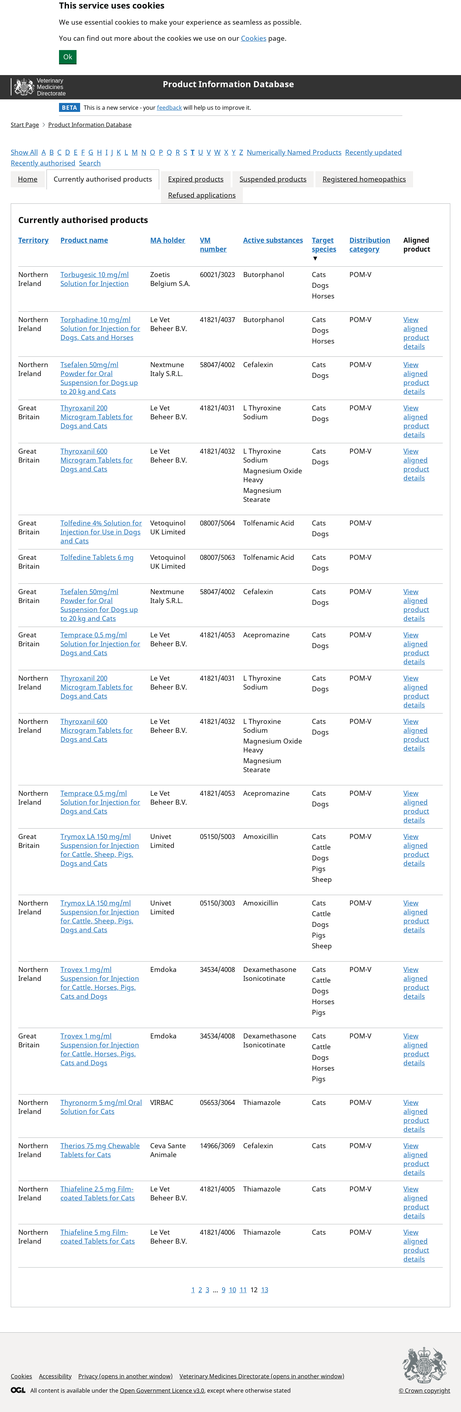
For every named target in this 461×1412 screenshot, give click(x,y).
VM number (213, 245)
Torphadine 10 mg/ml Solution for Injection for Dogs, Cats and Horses (100, 328)
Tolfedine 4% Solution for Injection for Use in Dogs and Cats (101, 531)
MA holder (167, 240)
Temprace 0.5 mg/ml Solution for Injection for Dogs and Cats (100, 643)
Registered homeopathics (364, 179)
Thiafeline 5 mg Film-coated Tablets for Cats (97, 1237)
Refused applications (202, 195)
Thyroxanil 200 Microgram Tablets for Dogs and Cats (96, 416)
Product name (84, 240)
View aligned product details (416, 333)
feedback (169, 108)
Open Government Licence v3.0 (162, 1390)
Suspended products (273, 179)
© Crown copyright (424, 1390)
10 (232, 1289)
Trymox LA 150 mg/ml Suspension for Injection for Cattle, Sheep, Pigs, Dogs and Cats (99, 850)
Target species (324, 245)
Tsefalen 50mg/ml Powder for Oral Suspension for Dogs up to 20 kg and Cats (99, 378)
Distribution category (369, 245)
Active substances (273, 240)
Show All (24, 152)
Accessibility (55, 1376)
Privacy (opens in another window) (125, 1376)
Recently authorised (43, 163)
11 (243, 1289)
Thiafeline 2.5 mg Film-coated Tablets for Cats (97, 1193)
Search (90, 163)
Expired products (196, 179)
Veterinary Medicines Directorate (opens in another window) (262, 1376)
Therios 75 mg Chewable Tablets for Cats (100, 1150)
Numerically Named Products (294, 152)
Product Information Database (228, 84)
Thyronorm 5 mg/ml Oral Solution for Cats (101, 1107)
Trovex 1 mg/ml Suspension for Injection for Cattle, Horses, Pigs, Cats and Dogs (99, 983)
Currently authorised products (103, 179)
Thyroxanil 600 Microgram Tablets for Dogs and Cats (96, 460)
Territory (33, 240)
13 (264, 1289)
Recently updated (373, 152)
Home (28, 179)
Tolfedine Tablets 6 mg (97, 557)
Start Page (25, 125)
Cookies (253, 38)
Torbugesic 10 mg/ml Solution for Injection (94, 279)
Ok (67, 56)
